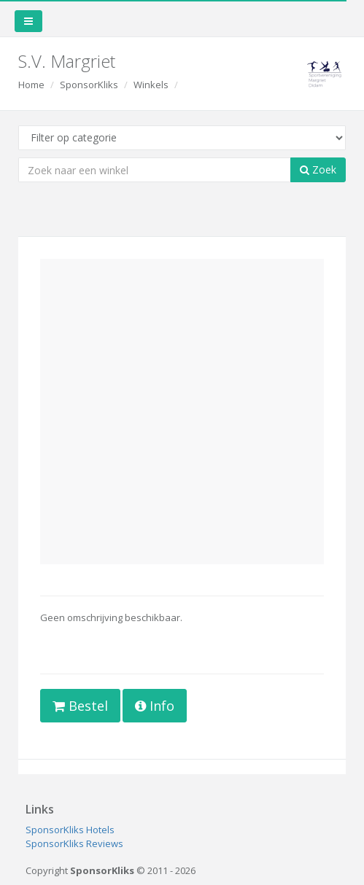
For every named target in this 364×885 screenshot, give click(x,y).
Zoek (318, 169)
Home (31, 84)
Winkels (151, 84)
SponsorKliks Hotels (70, 829)
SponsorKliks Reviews (74, 843)
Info (154, 705)
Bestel (80, 705)
